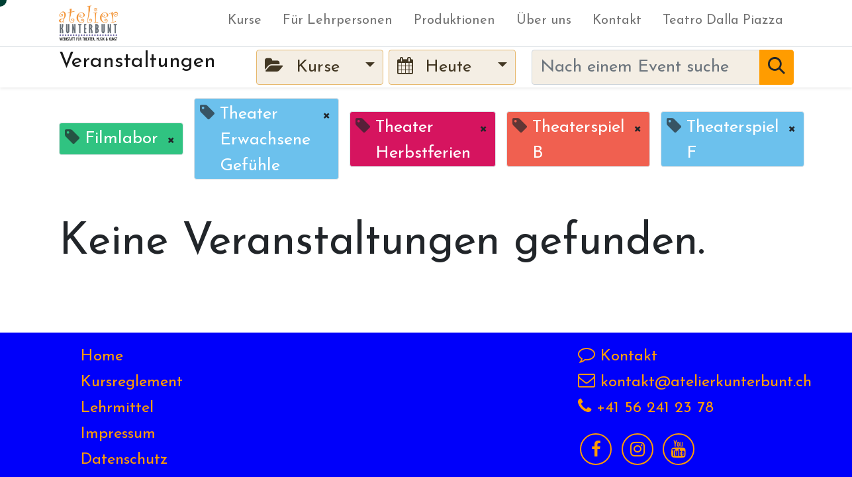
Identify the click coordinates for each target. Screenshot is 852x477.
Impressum (118, 434)
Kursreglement (132, 382)
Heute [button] (437, 66)
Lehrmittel (117, 408)
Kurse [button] (304, 66)
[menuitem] (244, 23)
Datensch (113, 460)
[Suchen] (776, 67)
